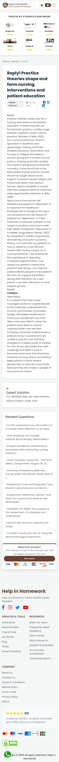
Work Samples (10, 627)
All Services (8, 622)
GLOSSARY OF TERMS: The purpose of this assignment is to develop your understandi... (27, 512)
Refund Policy (10, 687)
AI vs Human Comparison (37, 652)
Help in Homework (24, 591)
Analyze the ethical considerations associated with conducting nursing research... (27, 449)
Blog (4, 641)
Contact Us (8, 677)
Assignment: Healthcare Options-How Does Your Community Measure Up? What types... (28, 498)
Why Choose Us (39, 640)
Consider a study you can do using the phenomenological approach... (29, 535)
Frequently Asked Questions (40, 629)
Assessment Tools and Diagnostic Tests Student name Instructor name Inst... (29, 486)
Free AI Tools (9, 632)
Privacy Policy (10, 697)
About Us (7, 673)
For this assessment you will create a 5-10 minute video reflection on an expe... (29, 426)
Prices (5, 646)
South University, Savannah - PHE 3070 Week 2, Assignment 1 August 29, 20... (29, 461)
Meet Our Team (39, 622)
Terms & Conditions (13, 682)
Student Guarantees (41, 645)
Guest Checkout (11, 651)
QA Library (8, 637)
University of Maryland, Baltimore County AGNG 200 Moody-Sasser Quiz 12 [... (29, 474)
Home (5, 61)
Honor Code (9, 692)
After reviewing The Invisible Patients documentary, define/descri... (28, 437)
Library (15, 61)
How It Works (37, 635)
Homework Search (40, 658)
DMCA (5, 701)
